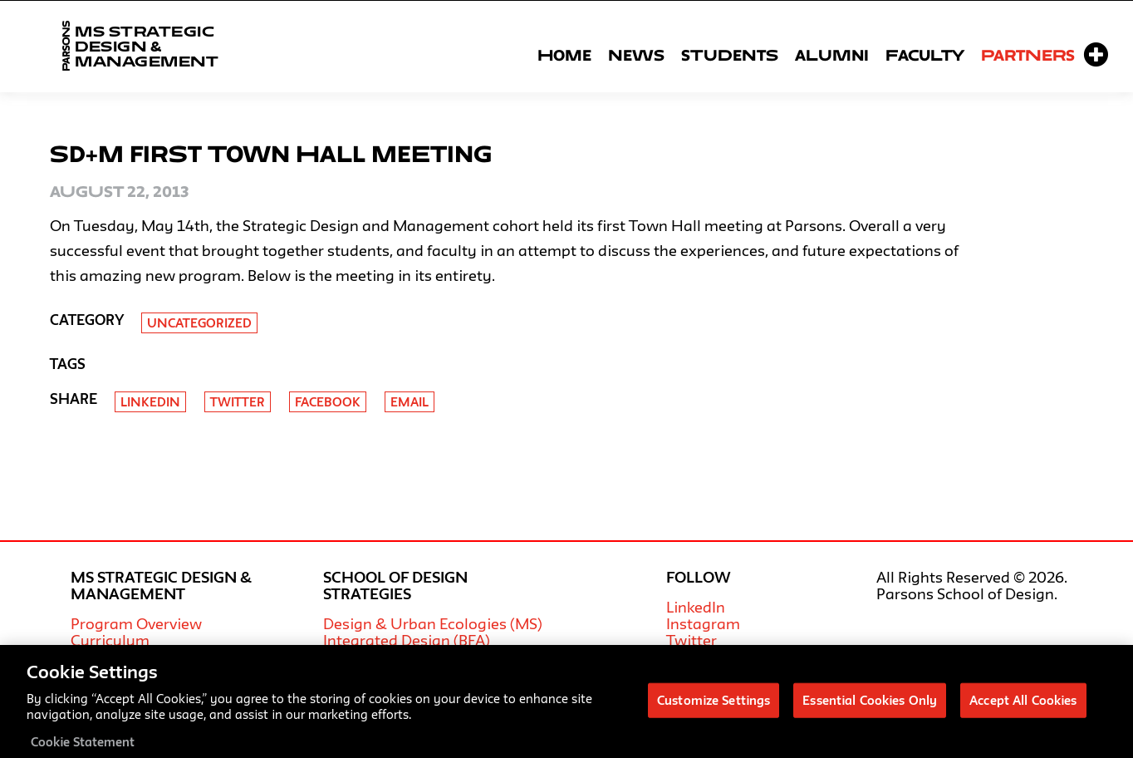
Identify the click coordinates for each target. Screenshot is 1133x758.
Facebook (327, 402)
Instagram (703, 623)
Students (729, 55)
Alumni (832, 55)
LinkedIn (695, 606)
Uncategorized (199, 323)
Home (564, 55)
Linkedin (150, 402)
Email (409, 402)
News (636, 55)
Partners (1028, 55)
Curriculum (110, 640)
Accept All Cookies (1023, 707)
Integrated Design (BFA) (406, 640)
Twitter (237, 402)
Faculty (924, 55)
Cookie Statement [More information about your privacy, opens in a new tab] (83, 748)
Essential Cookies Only (869, 707)
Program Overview (136, 623)
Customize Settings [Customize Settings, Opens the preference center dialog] (713, 707)
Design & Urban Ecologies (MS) (432, 623)
